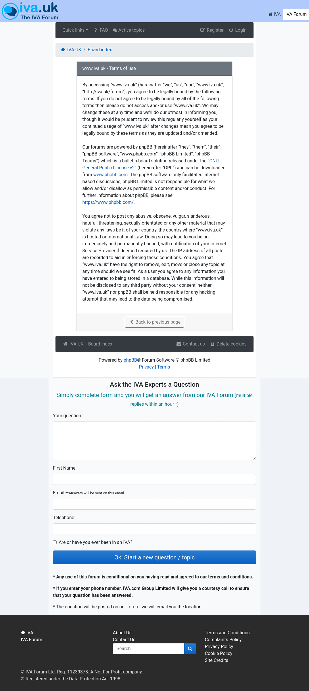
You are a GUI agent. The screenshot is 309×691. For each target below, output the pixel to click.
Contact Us (124, 639)
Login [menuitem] (237, 30)
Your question (67, 415)
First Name (64, 468)
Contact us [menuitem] (190, 344)
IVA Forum (296, 14)
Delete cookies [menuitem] (228, 344)
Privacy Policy (219, 646)
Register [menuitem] (212, 30)
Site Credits (216, 660)
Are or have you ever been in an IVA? (95, 542)
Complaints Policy (223, 639)
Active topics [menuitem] (129, 30)
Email (88, 493)
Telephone (63, 517)
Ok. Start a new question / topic (154, 557)
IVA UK (72, 344)
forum (133, 607)
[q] (149, 648)
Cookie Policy (218, 653)
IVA (274, 14)
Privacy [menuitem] (146, 367)
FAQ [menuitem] (100, 30)
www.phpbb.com (110, 174)
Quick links (73, 30)
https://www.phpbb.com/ (108, 202)
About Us (122, 632)
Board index (100, 344)
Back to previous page (154, 322)
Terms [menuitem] (163, 367)
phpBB (130, 360)
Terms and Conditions (227, 632)
